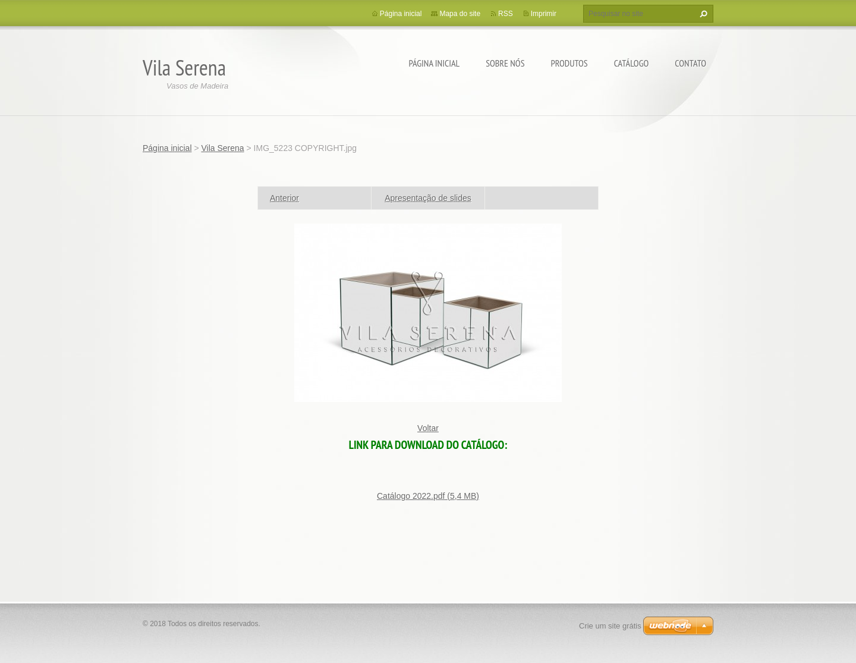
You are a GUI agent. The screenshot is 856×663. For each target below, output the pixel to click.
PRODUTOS (569, 63)
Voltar (428, 428)
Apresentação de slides (428, 198)
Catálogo (631, 63)
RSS (505, 14)
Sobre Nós (505, 63)
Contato (690, 63)
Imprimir (543, 14)
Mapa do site (459, 14)
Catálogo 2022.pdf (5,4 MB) (428, 496)
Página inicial (434, 63)
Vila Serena (222, 148)
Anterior (284, 198)
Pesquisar (702, 14)
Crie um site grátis (610, 625)
